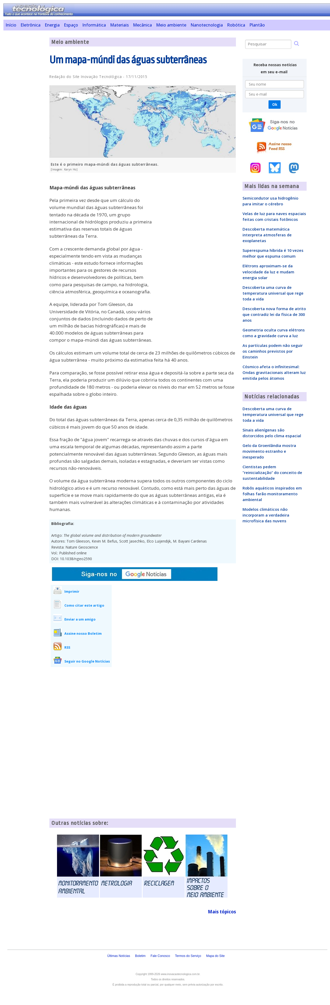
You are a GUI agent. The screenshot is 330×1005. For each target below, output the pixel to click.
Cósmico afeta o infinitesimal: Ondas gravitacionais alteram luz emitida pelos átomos (274, 372)
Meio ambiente (171, 25)
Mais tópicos (222, 912)
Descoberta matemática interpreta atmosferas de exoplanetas (267, 234)
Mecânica (142, 25)
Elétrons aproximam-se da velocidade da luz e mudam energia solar (268, 271)
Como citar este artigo (84, 605)
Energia (52, 25)
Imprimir (71, 591)
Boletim (140, 956)
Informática (94, 25)
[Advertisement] (24, 116)
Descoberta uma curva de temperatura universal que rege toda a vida (273, 293)
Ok (274, 104)
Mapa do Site (215, 956)
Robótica (236, 25)
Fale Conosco (160, 956)
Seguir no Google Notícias (87, 661)
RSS (67, 647)
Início (11, 25)
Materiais (119, 25)
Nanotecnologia (206, 25)
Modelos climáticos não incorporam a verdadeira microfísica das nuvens (266, 515)
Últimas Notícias (118, 956)
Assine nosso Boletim (83, 633)
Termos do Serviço (188, 956)
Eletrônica (30, 25)
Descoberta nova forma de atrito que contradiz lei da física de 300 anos (274, 314)
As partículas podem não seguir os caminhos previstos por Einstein (273, 351)
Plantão (257, 25)
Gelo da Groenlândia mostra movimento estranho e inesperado (269, 451)
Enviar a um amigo (80, 619)
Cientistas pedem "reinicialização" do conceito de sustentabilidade (272, 472)
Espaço (71, 25)
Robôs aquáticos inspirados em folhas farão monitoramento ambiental (272, 493)
